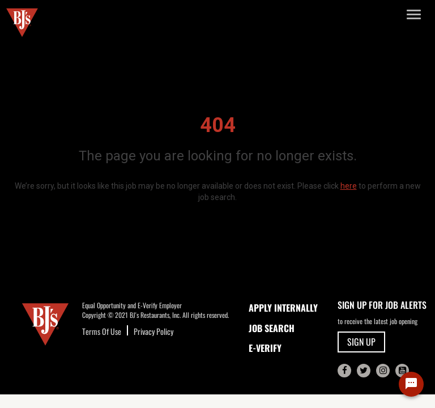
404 (218, 125)
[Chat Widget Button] (411, 384)
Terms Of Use (101, 331)
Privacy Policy (153, 331)
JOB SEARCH (272, 328)
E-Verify (265, 348)
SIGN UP (361, 341)
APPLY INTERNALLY (283, 307)
